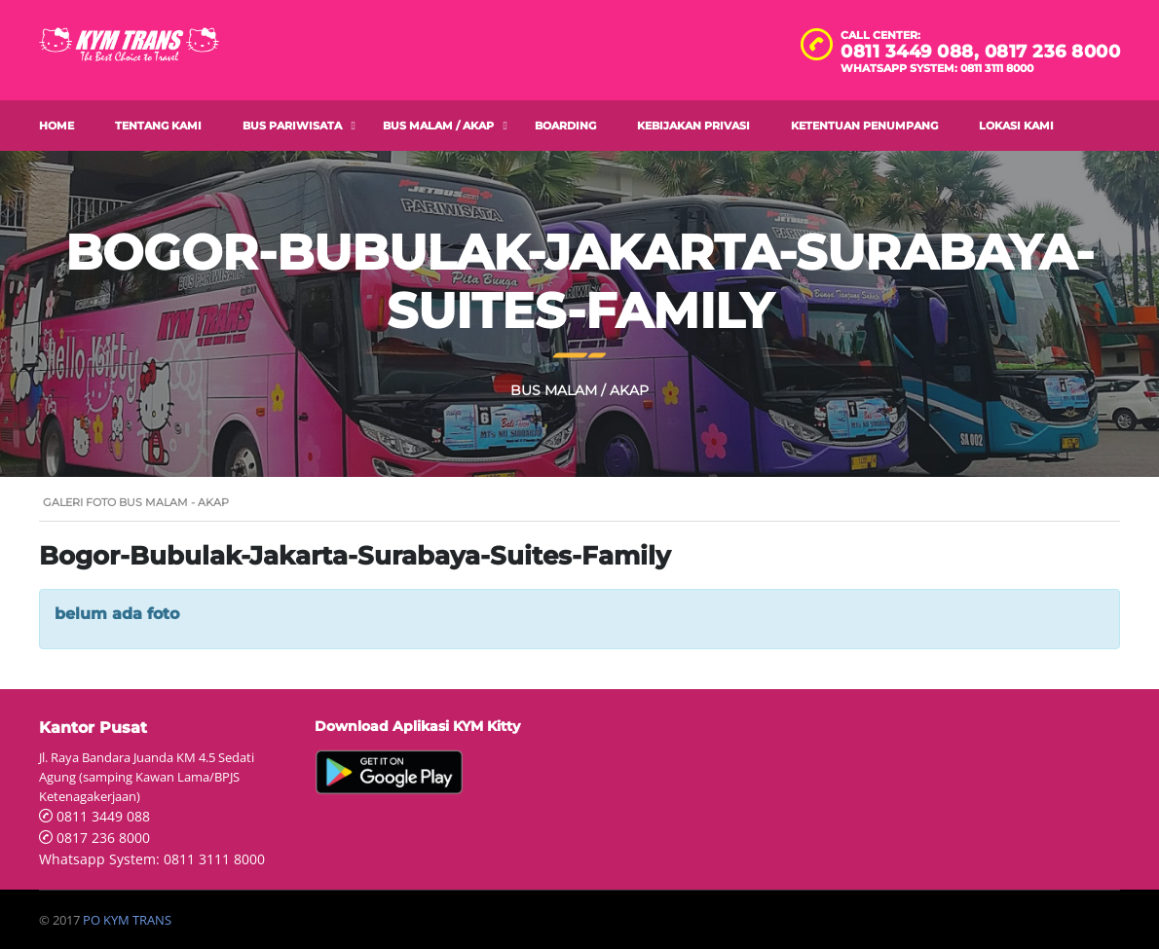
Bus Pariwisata (292, 125)
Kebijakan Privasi (693, 125)
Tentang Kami (158, 125)
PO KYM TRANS (127, 920)
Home (56, 125)
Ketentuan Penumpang (864, 125)
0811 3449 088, (913, 51)
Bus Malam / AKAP (438, 125)
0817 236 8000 (1053, 51)
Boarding (565, 125)
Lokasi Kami (1016, 125)
